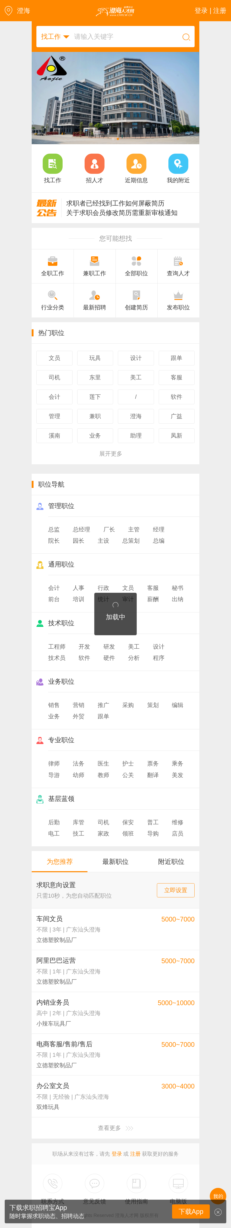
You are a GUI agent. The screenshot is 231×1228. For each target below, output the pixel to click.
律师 (54, 763)
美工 (134, 646)
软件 (84, 658)
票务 (153, 763)
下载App (191, 1211)
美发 (177, 775)
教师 (103, 775)
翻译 (153, 775)
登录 (117, 1154)
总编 (158, 540)
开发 (84, 646)
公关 (128, 775)
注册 (135, 1154)
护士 (128, 763)
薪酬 (153, 599)
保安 (128, 822)
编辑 (177, 705)
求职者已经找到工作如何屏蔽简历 (115, 203)
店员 (177, 833)
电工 (54, 833)
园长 (78, 540)
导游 (54, 775)
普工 (153, 822)
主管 (134, 529)
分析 (134, 658)
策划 (153, 705)
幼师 (78, 775)
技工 (78, 833)
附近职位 (171, 861)
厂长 (109, 529)
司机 (103, 822)
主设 (103, 540)
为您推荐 (60, 861)
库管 (78, 822)
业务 (54, 716)
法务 (78, 763)
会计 (54, 588)
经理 (158, 529)
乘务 (177, 763)
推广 (103, 705)
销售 (54, 705)
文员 (128, 588)
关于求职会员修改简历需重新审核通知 (122, 212)
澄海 (17, 10)
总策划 (131, 540)
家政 (103, 833)
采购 (128, 705)
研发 (109, 646)
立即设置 (175, 890)
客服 (153, 588)
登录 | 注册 (210, 10)
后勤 (54, 822)
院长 (54, 540)
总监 (54, 529)
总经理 (81, 529)
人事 (78, 588)
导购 (153, 833)
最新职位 (115, 861)
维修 (177, 822)
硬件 (109, 658)
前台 (54, 599)
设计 (158, 646)
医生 (103, 763)
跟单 (103, 716)
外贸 (78, 716)
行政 (103, 588)
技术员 (56, 658)
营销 (78, 705)
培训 (78, 599)
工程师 (56, 646)
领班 (128, 833)
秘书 (177, 588)
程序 (158, 658)
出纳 (177, 599)
